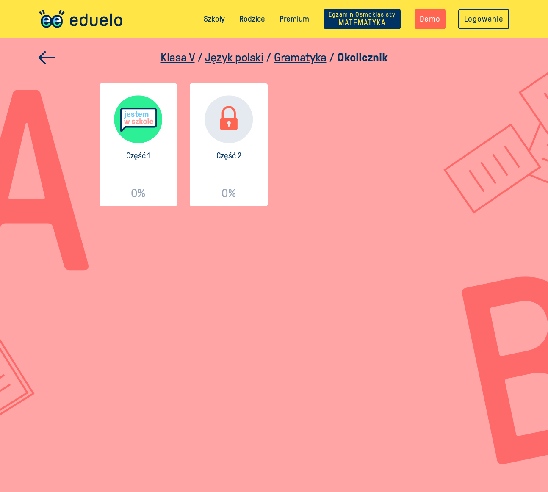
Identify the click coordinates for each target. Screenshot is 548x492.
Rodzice (252, 18)
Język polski (234, 57)
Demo (430, 18)
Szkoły (214, 18)
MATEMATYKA (362, 19)
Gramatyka (300, 57)
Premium (294, 18)
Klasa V (178, 57)
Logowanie (484, 18)
